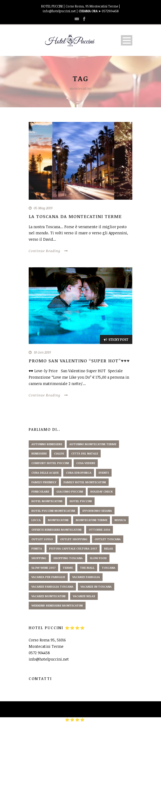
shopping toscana (68, 558)
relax (108, 548)
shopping (38, 558)
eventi (104, 472)
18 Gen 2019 (42, 352)
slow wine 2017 (43, 567)
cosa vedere (85, 463)
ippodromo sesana (97, 511)
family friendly (43, 482)
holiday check (101, 491)
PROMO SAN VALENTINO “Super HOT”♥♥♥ (79, 361)
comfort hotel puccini (50, 463)
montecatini (58, 520)
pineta (36, 548)
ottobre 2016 (99, 529)
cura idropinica (78, 472)
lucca (36, 520)
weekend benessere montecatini (57, 605)
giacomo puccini (69, 491)
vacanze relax (84, 596)
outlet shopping (73, 539)
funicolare (40, 491)
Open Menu (126, 40)
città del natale (84, 453)
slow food (98, 558)
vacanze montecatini (48, 596)
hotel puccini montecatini (53, 511)
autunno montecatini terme (92, 444)
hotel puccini (81, 501)
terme (68, 567)
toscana (108, 567)
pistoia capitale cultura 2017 (73, 548)
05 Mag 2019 (43, 208)
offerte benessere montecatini (56, 529)
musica (120, 520)
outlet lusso (42, 539)
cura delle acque (45, 472)
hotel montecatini (46, 501)
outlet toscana (108, 539)
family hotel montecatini (84, 482)
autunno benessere (46, 444)
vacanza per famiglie (48, 577)
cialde (59, 453)
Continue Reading (48, 250)
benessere (39, 453)
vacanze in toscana (96, 586)
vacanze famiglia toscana (52, 586)
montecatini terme (91, 520)
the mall (87, 567)
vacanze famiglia (86, 577)
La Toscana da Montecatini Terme (75, 216)
